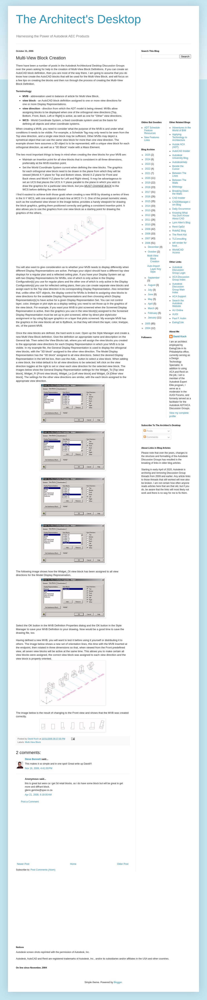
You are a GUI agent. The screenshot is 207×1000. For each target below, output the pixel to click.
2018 (148, 187)
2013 (148, 210)
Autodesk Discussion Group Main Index (178, 288)
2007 (148, 238)
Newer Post (23, 864)
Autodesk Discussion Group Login (179, 270)
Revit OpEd (178, 226)
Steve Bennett (33, 759)
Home (73, 864)
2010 (148, 224)
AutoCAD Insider (181, 151)
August (152, 285)
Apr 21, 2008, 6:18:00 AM (38, 794)
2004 (148, 328)
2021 (148, 173)
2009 (148, 229)
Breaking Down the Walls (180, 192)
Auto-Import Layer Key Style (154, 269)
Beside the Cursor (178, 167)
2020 (148, 178)
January (152, 317)
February (153, 313)
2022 (148, 168)
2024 (148, 159)
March (151, 308)
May (150, 299)
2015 (148, 201)
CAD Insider (178, 198)
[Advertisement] (73, 833)
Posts (148, 431)
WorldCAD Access (178, 251)
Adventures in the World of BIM (181, 129)
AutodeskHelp (179, 162)
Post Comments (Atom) (42, 869)
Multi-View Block (33, 742)
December (154, 247)
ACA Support (179, 296)
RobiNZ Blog (179, 230)
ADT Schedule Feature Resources (152, 130)
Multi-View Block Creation (153, 258)
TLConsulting (179, 238)
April (150, 303)
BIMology (177, 186)
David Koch (179, 336)
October (152, 251)
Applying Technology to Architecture (179, 137)
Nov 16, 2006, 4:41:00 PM (38, 768)
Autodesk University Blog (180, 156)
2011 (148, 219)
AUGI (175, 314)
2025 (148, 154)
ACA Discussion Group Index (180, 278)
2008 (148, 233)
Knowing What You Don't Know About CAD (180, 215)
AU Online (177, 310)
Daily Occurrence (181, 208)
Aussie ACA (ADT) (178, 146)
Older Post (122, 864)
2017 (148, 192)
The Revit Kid (179, 234)
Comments (151, 437)
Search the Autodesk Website (178, 303)
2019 (148, 182)
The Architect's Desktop (78, 19)
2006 (148, 243)
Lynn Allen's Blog (181, 222)
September (154, 277)
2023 (148, 164)
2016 (148, 196)
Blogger (118, 982)
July (150, 289)
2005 (148, 323)
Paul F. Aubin (179, 318)
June (151, 294)
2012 (148, 215)
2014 (148, 205)
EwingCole (178, 322)
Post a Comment (30, 801)
